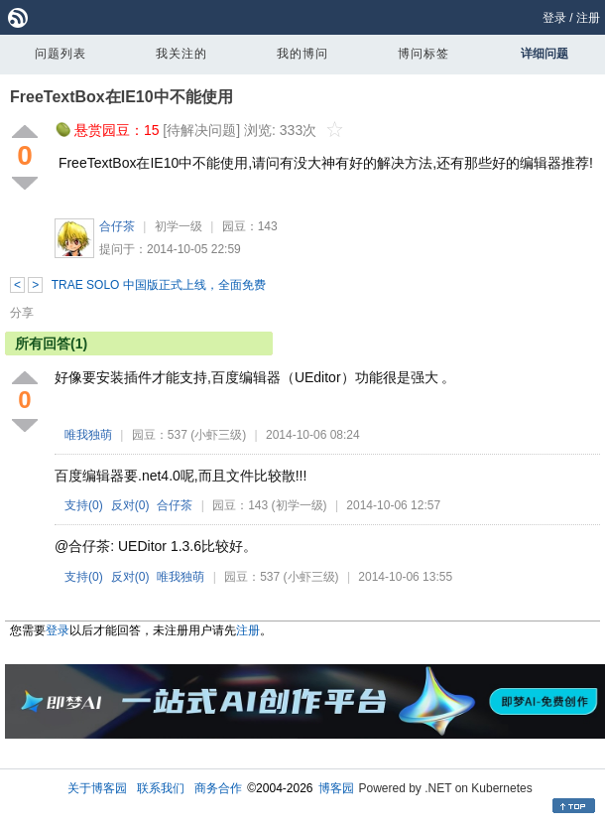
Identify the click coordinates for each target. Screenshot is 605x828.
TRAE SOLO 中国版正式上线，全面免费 (159, 285)
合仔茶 (117, 226)
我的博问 (302, 54)
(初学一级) (299, 505)
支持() (83, 505)
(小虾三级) (218, 435)
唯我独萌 (88, 435)
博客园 (336, 788)
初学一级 (178, 226)
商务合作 (218, 788)
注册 (588, 18)
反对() (130, 505)
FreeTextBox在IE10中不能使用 (121, 96)
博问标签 (423, 54)
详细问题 (544, 54)
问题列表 (60, 54)
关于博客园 (97, 788)
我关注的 (181, 54)
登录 (554, 18)
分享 (22, 313)
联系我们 (160, 788)
